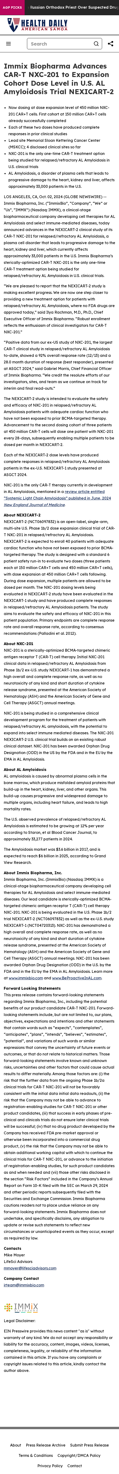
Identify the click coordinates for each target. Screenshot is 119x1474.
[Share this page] (110, 43)
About (15, 1445)
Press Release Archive (45, 1445)
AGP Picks (12, 7)
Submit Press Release (89, 1445)
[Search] (59, 43)
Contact (74, 1465)
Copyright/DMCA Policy (79, 1455)
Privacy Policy (50, 1465)
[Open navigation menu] (8, 43)
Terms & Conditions (36, 1455)
